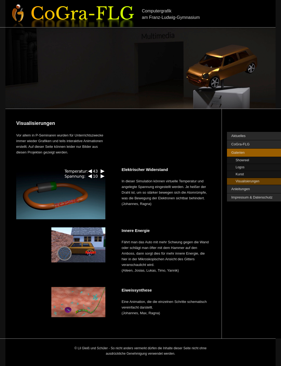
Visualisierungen (247, 181)
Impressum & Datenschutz (251, 197)
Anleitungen (240, 189)
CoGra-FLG (240, 144)
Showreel (242, 160)
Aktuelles (238, 136)
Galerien (238, 152)
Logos (240, 167)
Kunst (240, 174)
